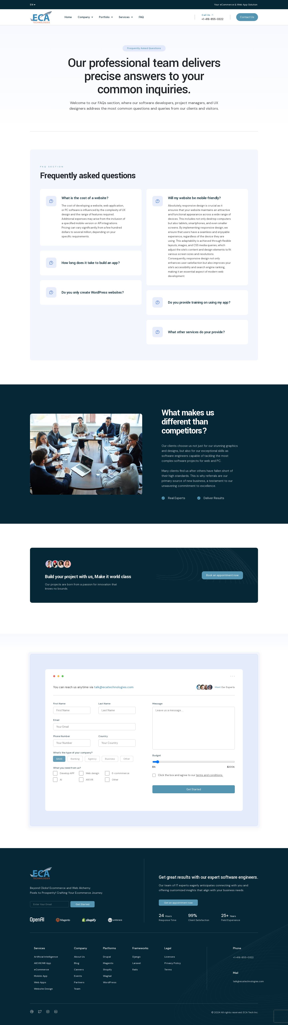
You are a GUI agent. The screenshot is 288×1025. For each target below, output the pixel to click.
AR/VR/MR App (42, 963)
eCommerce (41, 969)
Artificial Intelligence (46, 957)
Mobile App (40, 976)
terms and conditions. (209, 775)
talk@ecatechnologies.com (113, 687)
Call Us (207, 15)
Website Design (43, 989)
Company (84, 17)
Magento (108, 963)
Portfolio (104, 17)
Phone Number (61, 736)
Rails (135, 969)
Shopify (107, 969)
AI (61, 779)
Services (124, 17)
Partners (79, 982)
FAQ (141, 17)
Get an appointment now (178, 902)
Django (136, 957)
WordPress (109, 982)
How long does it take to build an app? (91, 261)
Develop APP (67, 773)
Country (103, 736)
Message (157, 703)
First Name (59, 703)
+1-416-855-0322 (243, 957)
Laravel (136, 963)
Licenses (169, 957)
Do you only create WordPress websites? (93, 291)
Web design (92, 773)
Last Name (104, 703)
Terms (168, 969)
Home (68, 17)
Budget (156, 755)
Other (115, 779)
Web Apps (40, 982)
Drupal (107, 957)
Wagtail (107, 976)
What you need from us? (67, 768)
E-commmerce (120, 773)
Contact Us (247, 17)
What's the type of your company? (72, 752)
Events (78, 976)
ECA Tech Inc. (250, 1012)
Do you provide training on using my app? (199, 301)
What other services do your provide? (196, 331)
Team (77, 989)
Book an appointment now (222, 575)
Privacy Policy (172, 963)
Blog (76, 963)
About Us (79, 957)
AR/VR (89, 779)
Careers (79, 969)
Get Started (193, 789)
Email (56, 720)
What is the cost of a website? (85, 198)
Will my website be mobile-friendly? (194, 198)
